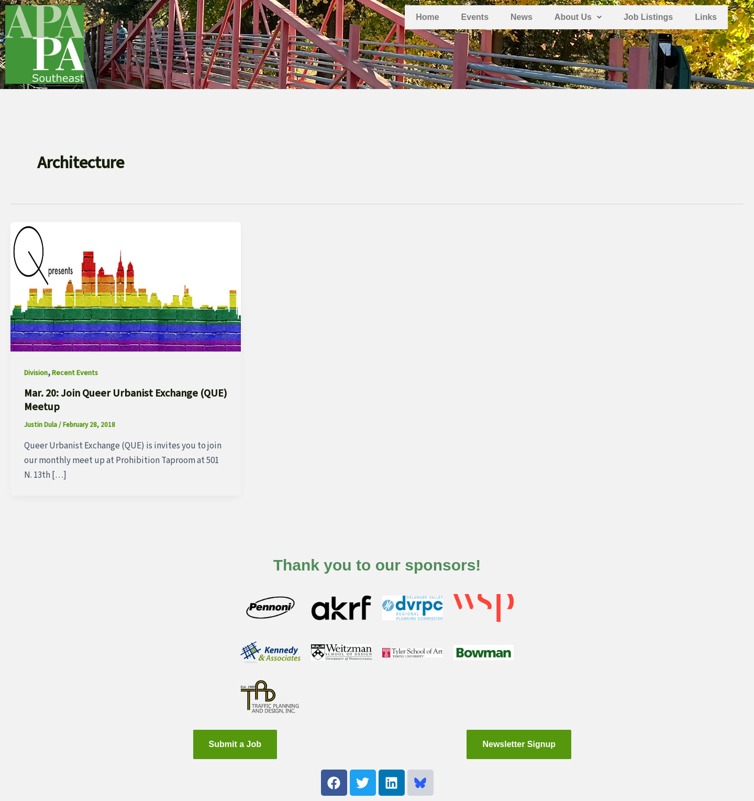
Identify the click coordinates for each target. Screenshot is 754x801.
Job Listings (648, 17)
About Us (578, 17)
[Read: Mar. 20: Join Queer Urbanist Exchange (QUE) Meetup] (125, 286)
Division (36, 373)
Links (706, 17)
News (522, 17)
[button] (578, 17)
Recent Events (75, 373)
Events (475, 17)
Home (427, 17)
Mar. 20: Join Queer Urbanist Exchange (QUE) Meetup (125, 400)
